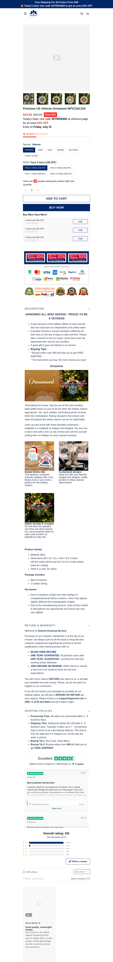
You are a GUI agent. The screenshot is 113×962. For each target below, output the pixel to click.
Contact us (28, 873)
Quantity (27, 171)
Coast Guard (31, 146)
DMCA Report (56, 960)
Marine (60, 140)
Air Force (73, 140)
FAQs (26, 878)
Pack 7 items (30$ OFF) (35, 164)
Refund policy (30, 918)
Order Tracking (31, 868)
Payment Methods (32, 883)
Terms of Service (31, 908)
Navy (50, 140)
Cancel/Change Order (34, 888)
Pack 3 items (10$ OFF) (43, 152)
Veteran (36, 134)
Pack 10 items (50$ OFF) (61, 164)
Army (40, 140)
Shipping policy (31, 913)
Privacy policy (30, 903)
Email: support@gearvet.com (38, 850)
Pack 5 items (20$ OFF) (60, 158)
